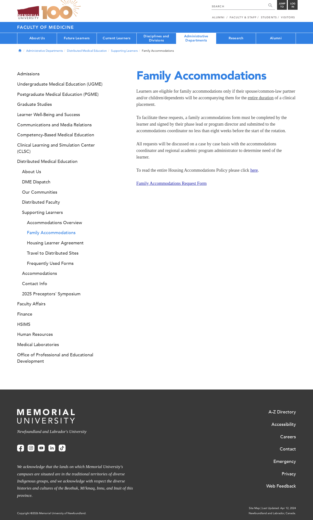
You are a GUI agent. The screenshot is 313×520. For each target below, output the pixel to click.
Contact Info (34, 283)
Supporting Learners (124, 50)
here (254, 170)
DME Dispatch (36, 182)
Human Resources (35, 334)
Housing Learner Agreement (55, 243)
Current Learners (116, 38)
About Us (37, 38)
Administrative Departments (196, 38)
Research (236, 38)
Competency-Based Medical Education (55, 135)
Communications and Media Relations (54, 125)
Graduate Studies (34, 104)
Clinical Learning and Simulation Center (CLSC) (56, 148)
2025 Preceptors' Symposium (51, 294)
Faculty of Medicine (45, 27)
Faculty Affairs (31, 304)
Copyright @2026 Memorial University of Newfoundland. (51, 513)
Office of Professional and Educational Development (55, 358)
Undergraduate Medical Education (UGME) (59, 84)
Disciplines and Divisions (156, 38)
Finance (24, 314)
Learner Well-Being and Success (48, 114)
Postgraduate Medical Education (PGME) (58, 94)
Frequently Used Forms (50, 263)
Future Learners (76, 38)
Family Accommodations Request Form (171, 183)
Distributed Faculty (41, 202)
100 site (61, 10)
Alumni (276, 38)
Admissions (28, 74)
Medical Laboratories (38, 344)
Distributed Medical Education (87, 50)
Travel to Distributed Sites (52, 253)
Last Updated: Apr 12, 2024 (279, 508)
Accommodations (39, 273)
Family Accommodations (51, 232)
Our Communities (39, 192)
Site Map (254, 508)
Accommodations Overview (54, 222)
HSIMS (23, 324)
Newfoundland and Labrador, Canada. (272, 513)
